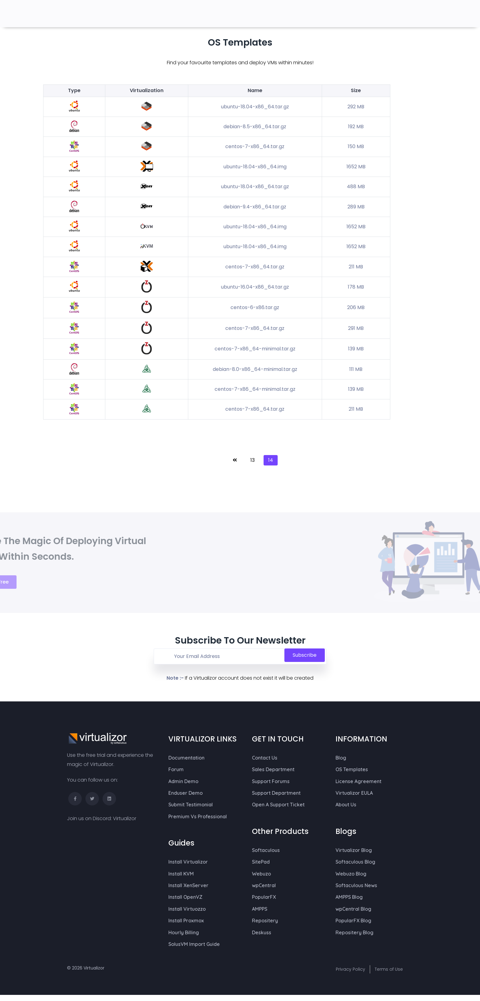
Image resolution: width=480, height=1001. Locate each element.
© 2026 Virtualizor (85, 968)
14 (270, 460)
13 (252, 460)
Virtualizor (124, 818)
